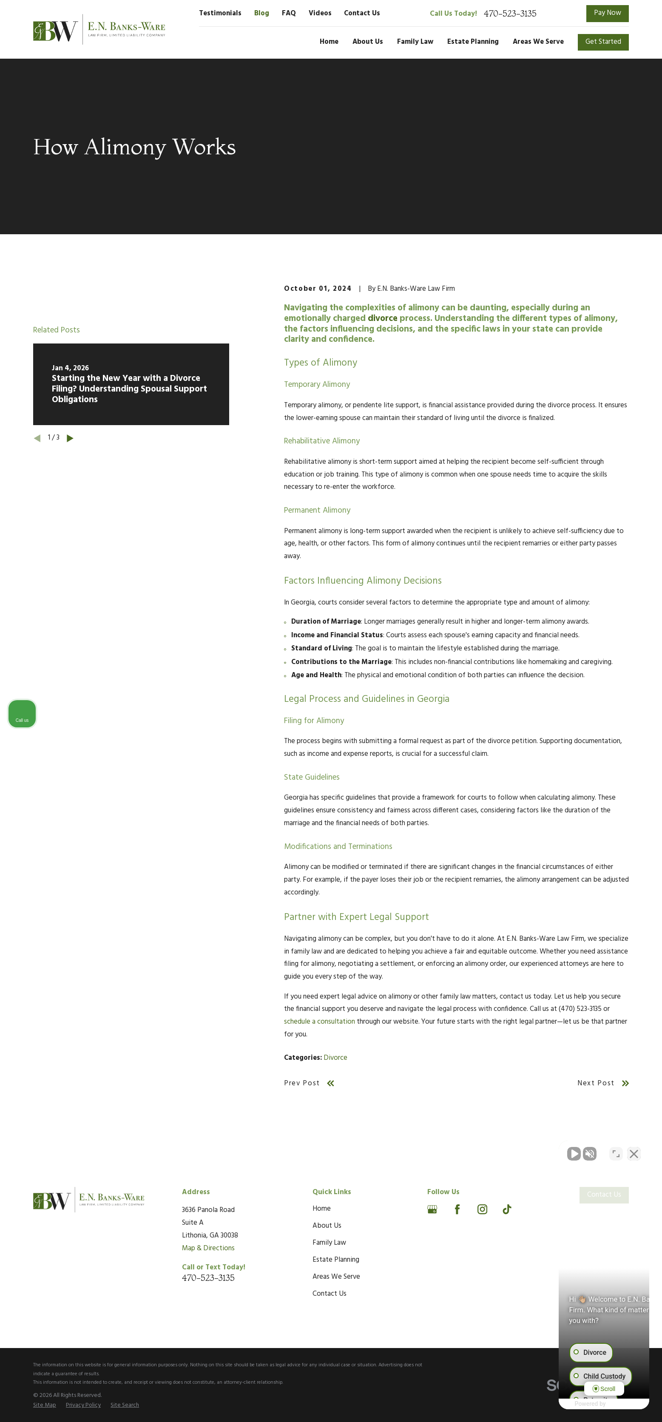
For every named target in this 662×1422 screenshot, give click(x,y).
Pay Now (607, 13)
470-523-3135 (510, 13)
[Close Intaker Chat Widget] (634, 1150)
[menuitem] (44, 1405)
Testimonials (220, 13)
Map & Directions (208, 1248)
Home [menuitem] (329, 42)
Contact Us (362, 13)
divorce (383, 319)
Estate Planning (336, 1260)
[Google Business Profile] (432, 1209)
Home (322, 1209)
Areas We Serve (336, 1277)
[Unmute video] (511, 1150)
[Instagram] (482, 1209)
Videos (320, 13)
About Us (327, 1226)
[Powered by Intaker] (589, 1404)
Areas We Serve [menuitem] (538, 42)
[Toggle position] (616, 1150)
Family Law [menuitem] (415, 42)
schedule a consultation (319, 1021)
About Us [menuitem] (367, 42)
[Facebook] (457, 1209)
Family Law (329, 1243)
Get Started (603, 42)
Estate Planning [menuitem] (473, 42)
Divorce (335, 1058)
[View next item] (70, 438)
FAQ (289, 13)
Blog (261, 13)
